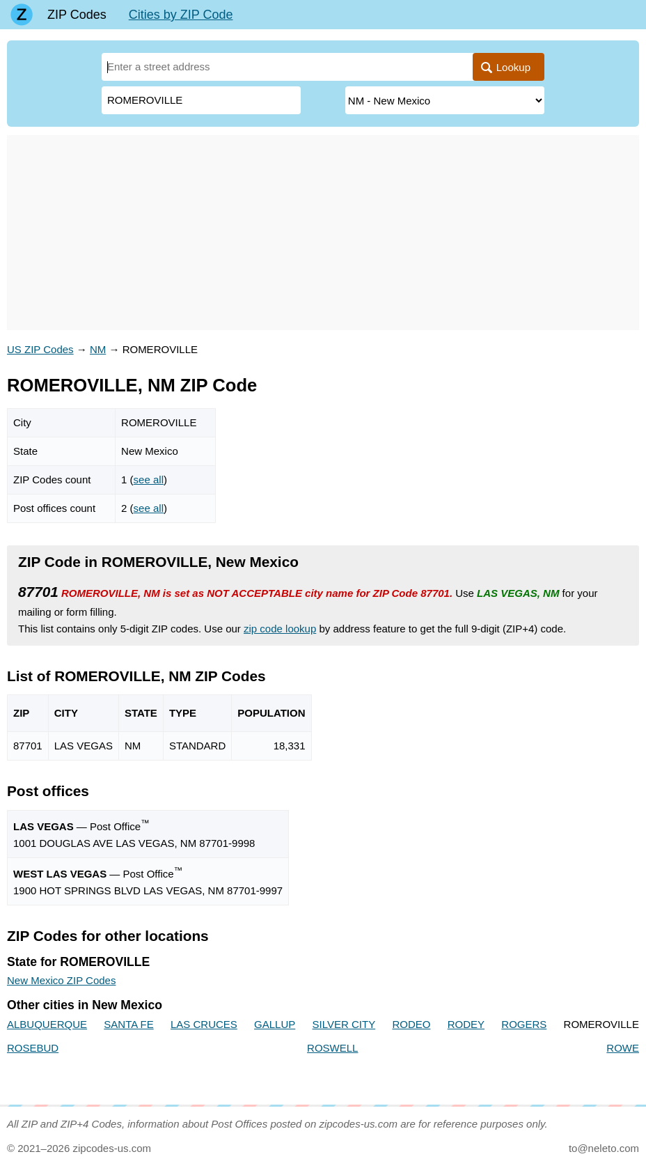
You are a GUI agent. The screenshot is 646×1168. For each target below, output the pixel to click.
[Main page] (21, 14)
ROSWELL (332, 1048)
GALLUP (274, 1024)
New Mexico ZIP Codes (61, 980)
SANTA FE (128, 1024)
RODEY (466, 1024)
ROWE (622, 1048)
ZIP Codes (77, 15)
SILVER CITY (344, 1024)
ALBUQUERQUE (47, 1024)
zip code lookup (280, 628)
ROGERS (523, 1024)
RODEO (411, 1024)
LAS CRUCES (204, 1024)
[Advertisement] (323, 232)
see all (149, 479)
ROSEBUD (32, 1048)
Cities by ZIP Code (181, 15)
